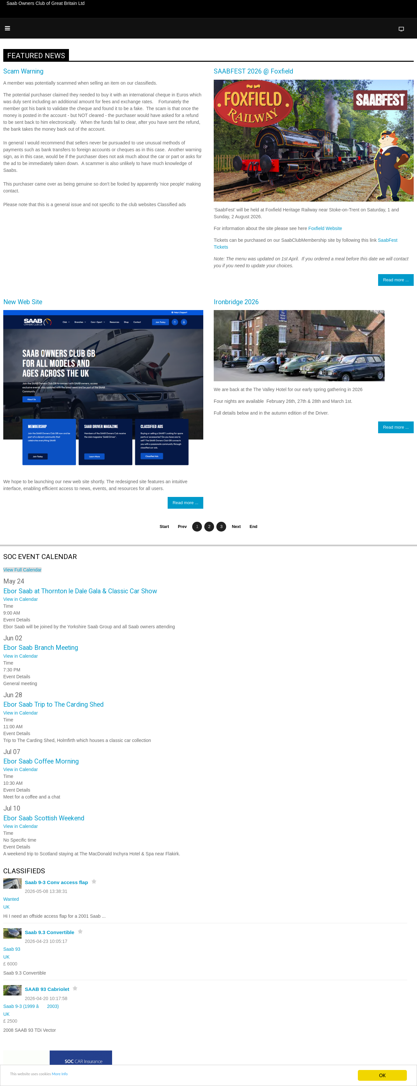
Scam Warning (23, 71)
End (254, 526)
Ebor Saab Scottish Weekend (43, 818)
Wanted (11, 899)
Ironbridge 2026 (236, 302)
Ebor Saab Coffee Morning (41, 761)
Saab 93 (11, 949)
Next (236, 526)
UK (6, 907)
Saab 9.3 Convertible (49, 932)
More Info (80, 1075)
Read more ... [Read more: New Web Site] (185, 502)
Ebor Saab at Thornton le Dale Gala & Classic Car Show (80, 591)
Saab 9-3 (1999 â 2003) (31, 1006)
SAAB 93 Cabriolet (47, 989)
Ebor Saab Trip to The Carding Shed (53, 704)
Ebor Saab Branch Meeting (40, 647)
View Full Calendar (22, 569)
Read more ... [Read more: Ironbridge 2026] (396, 427)
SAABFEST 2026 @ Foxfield (253, 71)
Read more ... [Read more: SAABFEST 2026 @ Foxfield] (396, 279)
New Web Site (22, 302)
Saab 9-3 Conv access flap (56, 882)
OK (382, 1075)
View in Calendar (20, 599)
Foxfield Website (325, 228)
